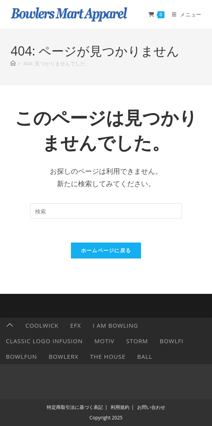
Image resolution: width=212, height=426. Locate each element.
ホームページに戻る (106, 250)
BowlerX (63, 356)
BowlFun (21, 356)
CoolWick (41, 325)
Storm (137, 341)
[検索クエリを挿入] (106, 211)
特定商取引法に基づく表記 (75, 407)
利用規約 (120, 407)
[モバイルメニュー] (183, 14)
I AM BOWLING (115, 325)
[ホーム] (13, 63)
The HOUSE (107, 356)
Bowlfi (172, 341)
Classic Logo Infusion (44, 341)
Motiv (104, 341)
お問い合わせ (151, 407)
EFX (75, 325)
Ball (144, 356)
